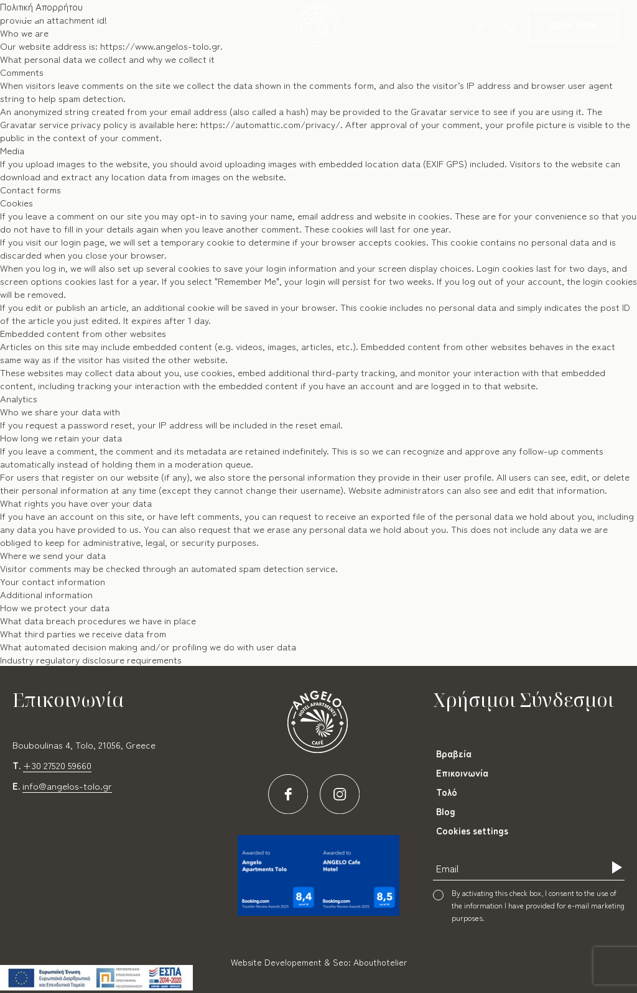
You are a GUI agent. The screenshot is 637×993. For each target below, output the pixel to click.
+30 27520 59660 (57, 765)
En (465, 25)
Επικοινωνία (462, 772)
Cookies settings (472, 830)
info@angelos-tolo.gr (67, 785)
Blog (445, 811)
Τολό (446, 791)
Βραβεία (454, 753)
